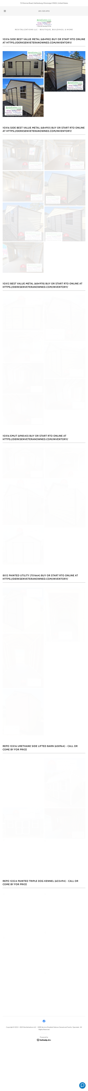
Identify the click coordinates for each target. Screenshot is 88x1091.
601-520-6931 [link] (44, 11)
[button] (6, 11)
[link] (44, 22)
